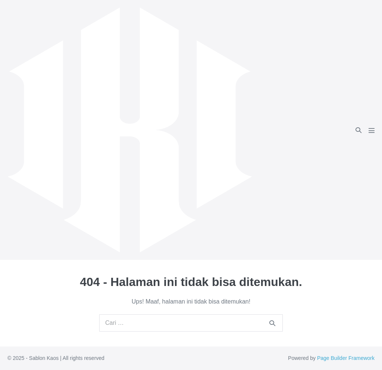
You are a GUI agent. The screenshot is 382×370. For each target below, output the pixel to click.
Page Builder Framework (346, 358)
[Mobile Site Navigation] (372, 130)
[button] (358, 130)
